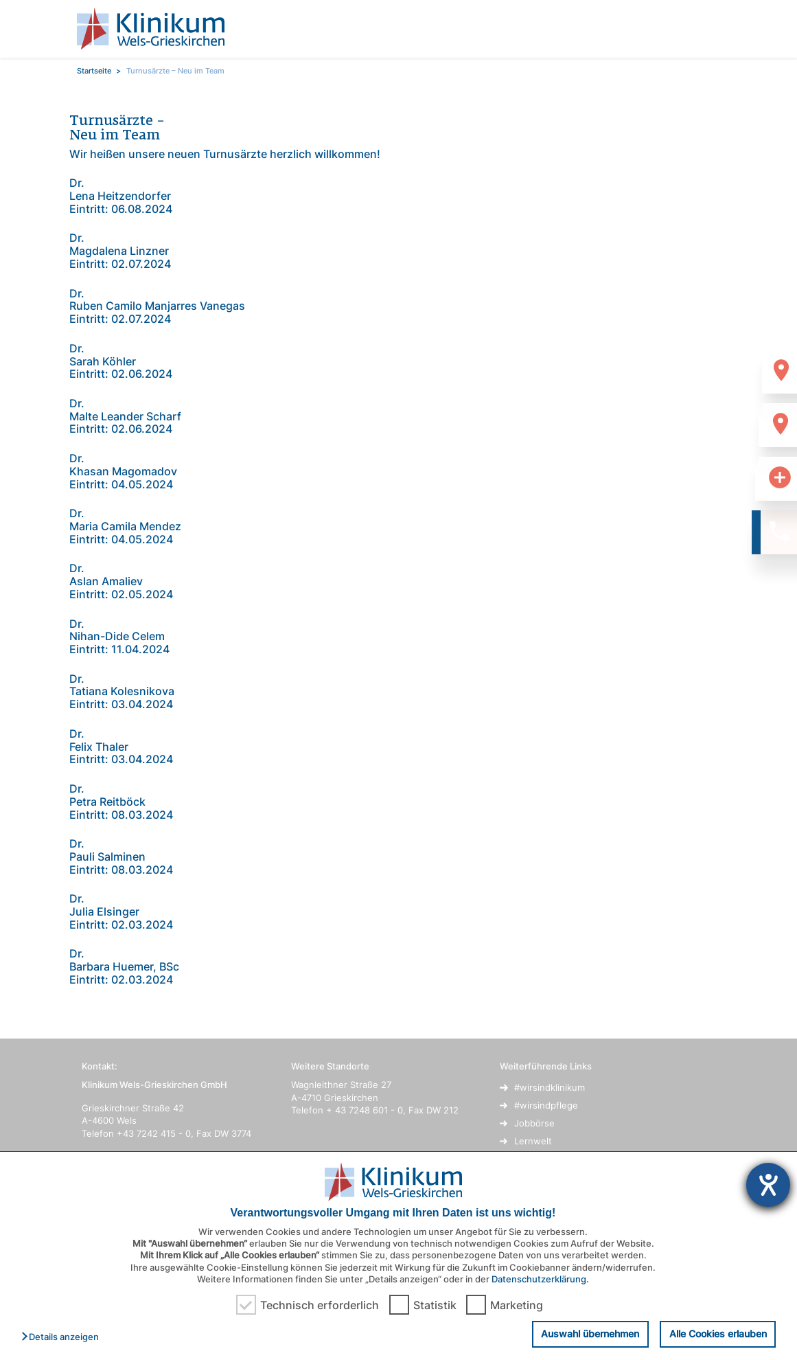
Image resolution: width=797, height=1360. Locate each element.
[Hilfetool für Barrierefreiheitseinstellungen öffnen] (768, 1185)
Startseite (94, 71)
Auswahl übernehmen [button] (590, 1333)
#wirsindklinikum (549, 1087)
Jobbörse (534, 1123)
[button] (63, 1337)
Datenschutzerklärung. (540, 1278)
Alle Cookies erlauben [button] (718, 1333)
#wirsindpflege (546, 1105)
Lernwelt (533, 1140)
